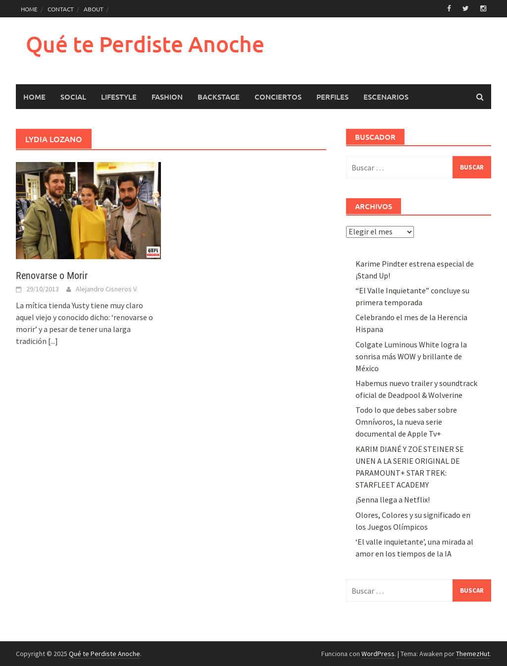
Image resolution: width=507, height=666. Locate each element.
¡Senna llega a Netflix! (392, 499)
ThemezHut (473, 653)
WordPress (378, 653)
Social (73, 97)
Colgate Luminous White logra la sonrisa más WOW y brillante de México (411, 356)
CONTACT (61, 9)
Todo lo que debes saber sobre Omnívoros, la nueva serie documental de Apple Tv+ (406, 422)
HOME (29, 9)
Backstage (219, 97)
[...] (53, 341)
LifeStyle (119, 97)
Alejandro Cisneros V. (107, 288)
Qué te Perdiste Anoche (145, 43)
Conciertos (278, 97)
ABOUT (93, 9)
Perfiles (332, 97)
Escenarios (385, 97)
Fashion (167, 97)
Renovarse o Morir (52, 275)
